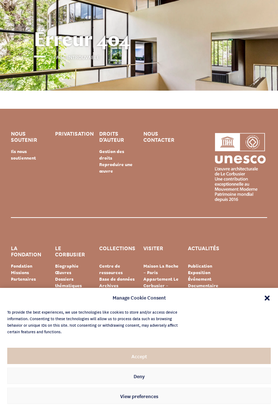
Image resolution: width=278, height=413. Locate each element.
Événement (199, 279)
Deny (139, 376)
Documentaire (203, 285)
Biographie (67, 266)
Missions (20, 272)
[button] (267, 297)
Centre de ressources (111, 269)
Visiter (153, 248)
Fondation (21, 266)
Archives (108, 285)
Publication (200, 266)
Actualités (203, 248)
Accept (139, 356)
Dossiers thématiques (68, 282)
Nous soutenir (24, 137)
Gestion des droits (111, 154)
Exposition (199, 272)
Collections (117, 248)
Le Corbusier (70, 251)
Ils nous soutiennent (23, 154)
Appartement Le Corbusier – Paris (160, 285)
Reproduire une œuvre (115, 167)
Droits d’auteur (111, 137)
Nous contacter (158, 137)
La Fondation (26, 251)
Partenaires (23, 279)
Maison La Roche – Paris (160, 269)
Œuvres (63, 272)
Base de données (117, 279)
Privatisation (74, 134)
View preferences (139, 396)
